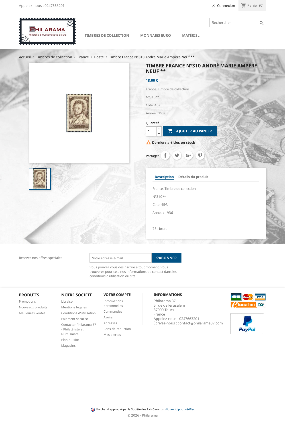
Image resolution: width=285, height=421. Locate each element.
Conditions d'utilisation (78, 313)
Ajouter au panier (190, 131)
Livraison (68, 301)
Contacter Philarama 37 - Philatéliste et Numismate (78, 329)
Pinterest (199, 155)
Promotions (27, 301)
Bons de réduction (117, 329)
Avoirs (108, 317)
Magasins (68, 345)
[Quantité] (151, 131)
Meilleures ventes (32, 313)
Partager (165, 155)
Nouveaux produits (33, 307)
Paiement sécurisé (75, 319)
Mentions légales (74, 307)
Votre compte (117, 294)
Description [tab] (164, 176)
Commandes (113, 311)
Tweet (176, 155)
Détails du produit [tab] (193, 176)
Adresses (110, 323)
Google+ (188, 155)
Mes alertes (112, 334)
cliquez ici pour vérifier (179, 409)
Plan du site (70, 340)
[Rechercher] (237, 22)
